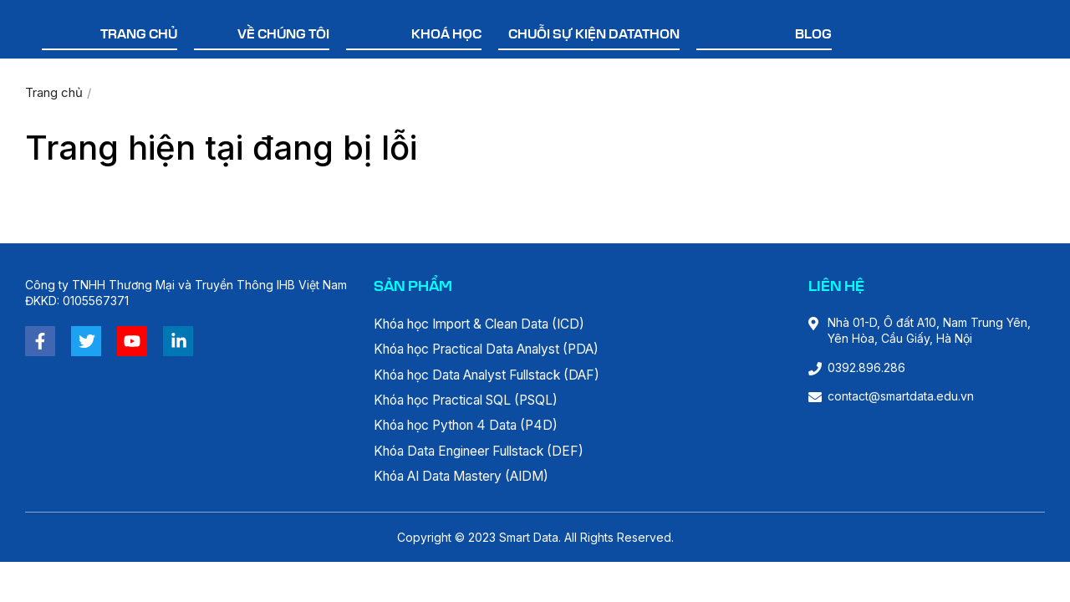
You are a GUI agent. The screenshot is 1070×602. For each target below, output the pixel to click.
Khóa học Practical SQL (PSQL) (475, 402)
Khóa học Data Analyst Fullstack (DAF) (498, 376)
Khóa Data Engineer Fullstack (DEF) (488, 454)
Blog (813, 35)
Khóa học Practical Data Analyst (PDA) (498, 350)
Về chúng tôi (283, 35)
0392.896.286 (866, 367)
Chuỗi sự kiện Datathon (594, 35)
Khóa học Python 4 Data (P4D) (474, 428)
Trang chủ (138, 35)
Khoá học (446, 35)
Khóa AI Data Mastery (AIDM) (470, 480)
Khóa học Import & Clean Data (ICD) (490, 324)
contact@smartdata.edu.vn (901, 396)
